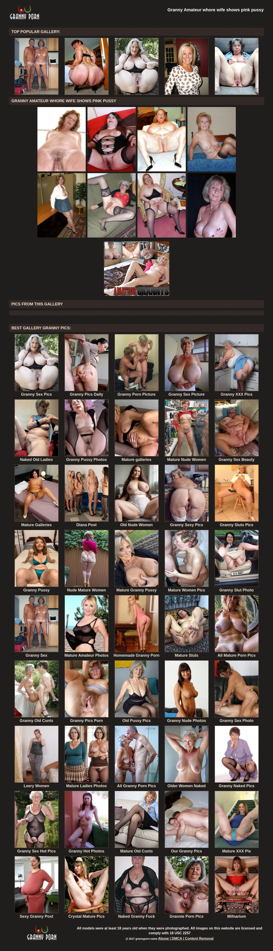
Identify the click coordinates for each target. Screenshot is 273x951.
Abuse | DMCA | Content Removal (186, 938)
